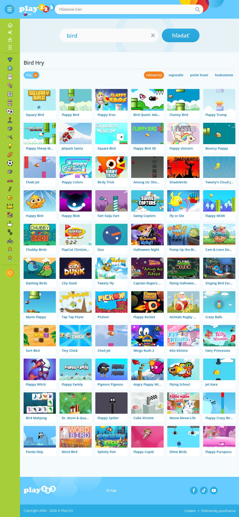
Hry (29, 75)
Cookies (190, 511)
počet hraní (199, 75)
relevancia (154, 75)
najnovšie (176, 75)
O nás (111, 490)
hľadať (180, 35)
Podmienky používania (218, 511)
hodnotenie (224, 75)
